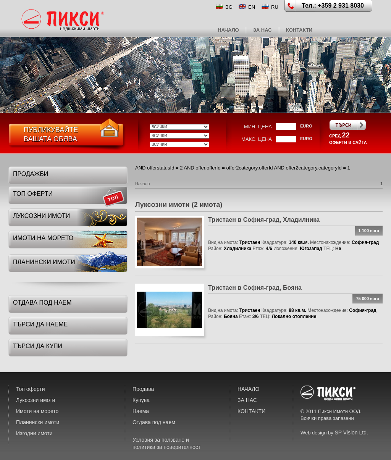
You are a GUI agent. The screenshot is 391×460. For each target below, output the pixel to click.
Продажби (30, 174)
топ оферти (33, 193)
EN (251, 7)
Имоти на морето (37, 411)
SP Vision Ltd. (351, 432)
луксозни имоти (41, 216)
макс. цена (256, 139)
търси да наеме (40, 324)
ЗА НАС (262, 30)
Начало (142, 183)
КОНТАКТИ (299, 30)
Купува (141, 400)
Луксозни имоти (35, 400)
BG (229, 7)
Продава (143, 389)
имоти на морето (43, 238)
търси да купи (37, 346)
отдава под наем (42, 302)
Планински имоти (37, 422)
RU (274, 7)
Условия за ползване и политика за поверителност (166, 443)
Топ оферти (30, 389)
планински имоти (44, 262)
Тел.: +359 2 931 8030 (333, 5)
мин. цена (258, 126)
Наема (140, 411)
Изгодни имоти (34, 433)
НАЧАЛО (228, 30)
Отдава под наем (153, 422)
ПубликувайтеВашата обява (51, 134)
